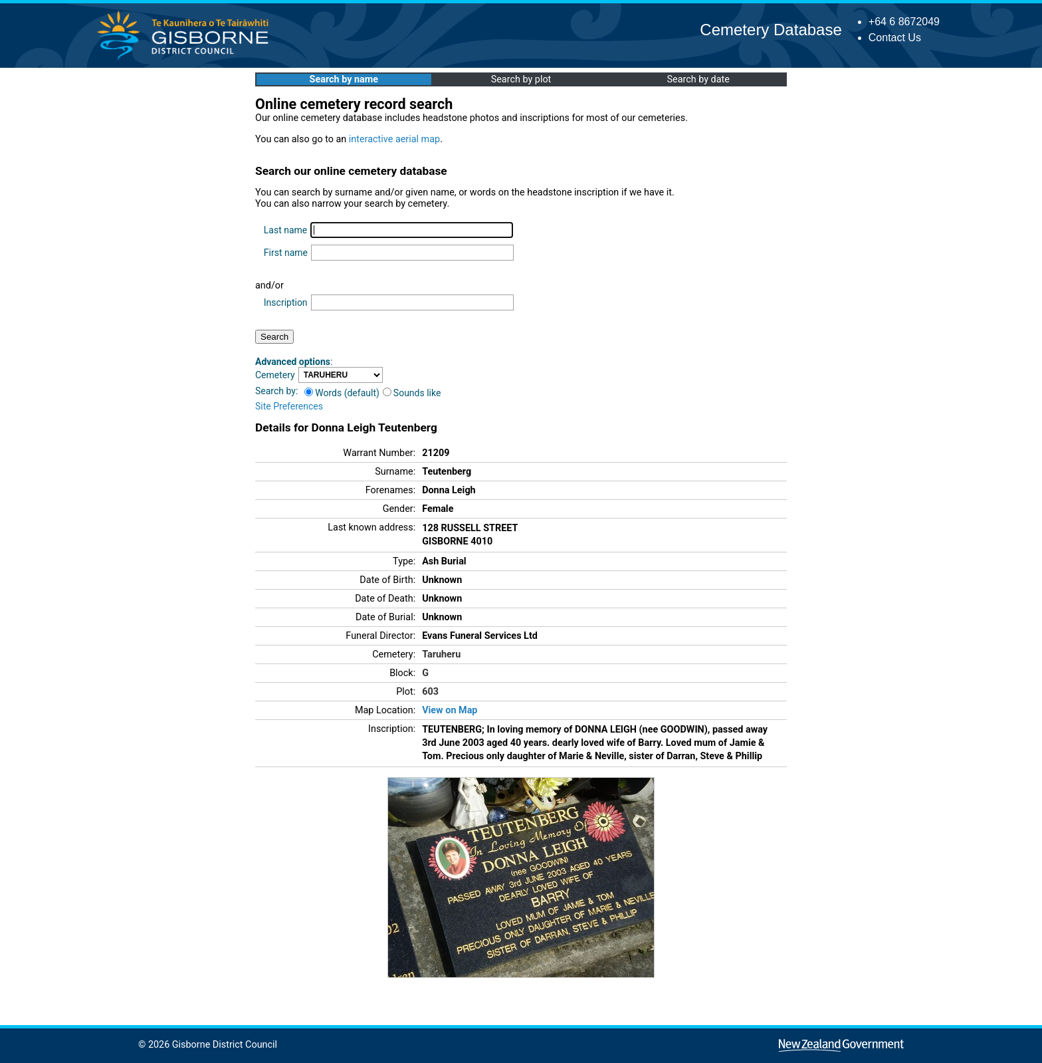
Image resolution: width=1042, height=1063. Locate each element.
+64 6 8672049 (904, 21)
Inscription (286, 302)
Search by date (698, 79)
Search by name (344, 79)
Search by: (276, 391)
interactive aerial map (394, 139)
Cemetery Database (770, 30)
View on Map (449, 710)
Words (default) (341, 393)
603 (430, 691)
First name (286, 252)
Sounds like (412, 393)
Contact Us (895, 37)
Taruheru (441, 654)
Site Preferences (289, 406)
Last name (285, 230)
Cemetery (275, 375)
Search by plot (521, 79)
